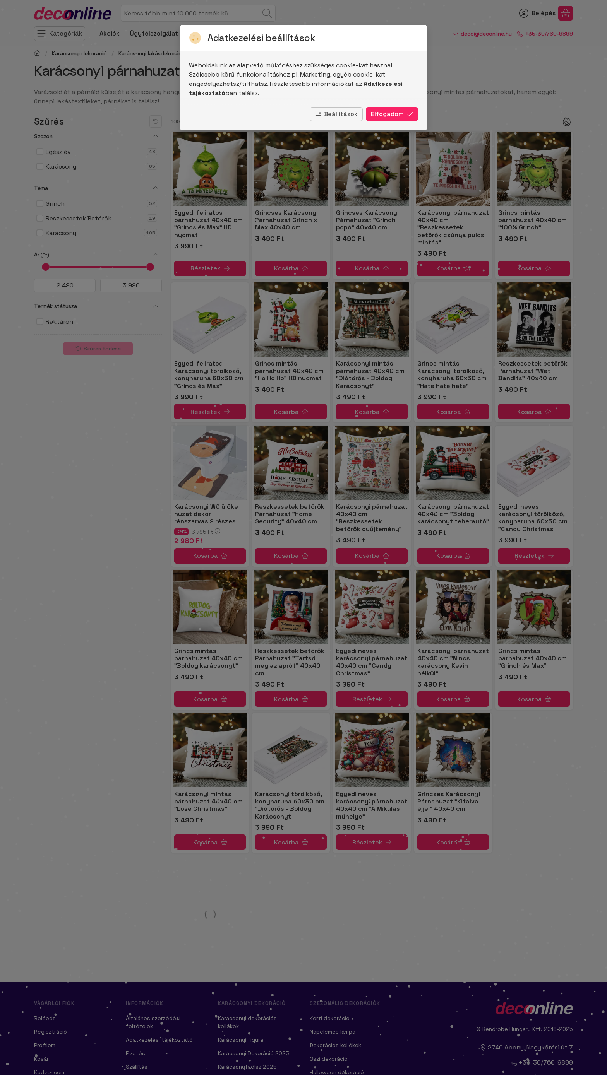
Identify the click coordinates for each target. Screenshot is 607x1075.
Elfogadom (392, 114)
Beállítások (336, 114)
